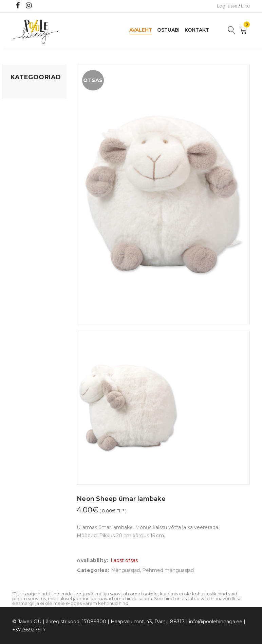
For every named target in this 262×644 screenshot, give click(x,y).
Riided (18, 176)
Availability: (92, 560)
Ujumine (21, 189)
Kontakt (197, 30)
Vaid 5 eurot (24, 202)
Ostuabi (168, 30)
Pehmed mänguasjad (168, 570)
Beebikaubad (26, 151)
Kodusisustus (26, 117)
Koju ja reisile (26, 104)
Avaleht (140, 30)
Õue (16, 163)
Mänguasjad (25, 91)
